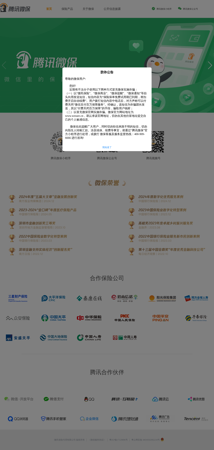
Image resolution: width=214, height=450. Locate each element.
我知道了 (107, 147)
